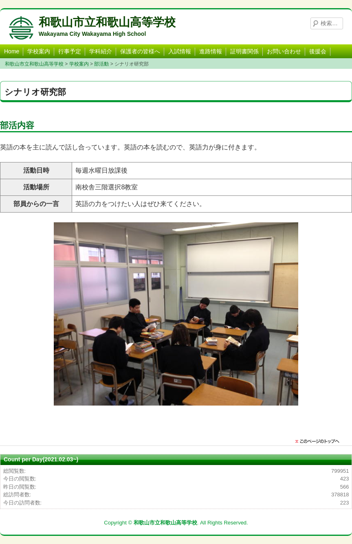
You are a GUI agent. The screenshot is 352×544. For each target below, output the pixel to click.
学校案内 (38, 51)
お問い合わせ (284, 51)
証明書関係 (244, 51)
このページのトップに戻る (319, 441)
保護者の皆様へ (140, 51)
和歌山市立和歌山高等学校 (107, 22)
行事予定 (69, 51)
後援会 (317, 51)
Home (11, 51)
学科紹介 (100, 51)
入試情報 (179, 51)
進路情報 (210, 51)
